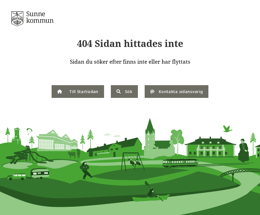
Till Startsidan (77, 91)
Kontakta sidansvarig (176, 91)
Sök (124, 91)
